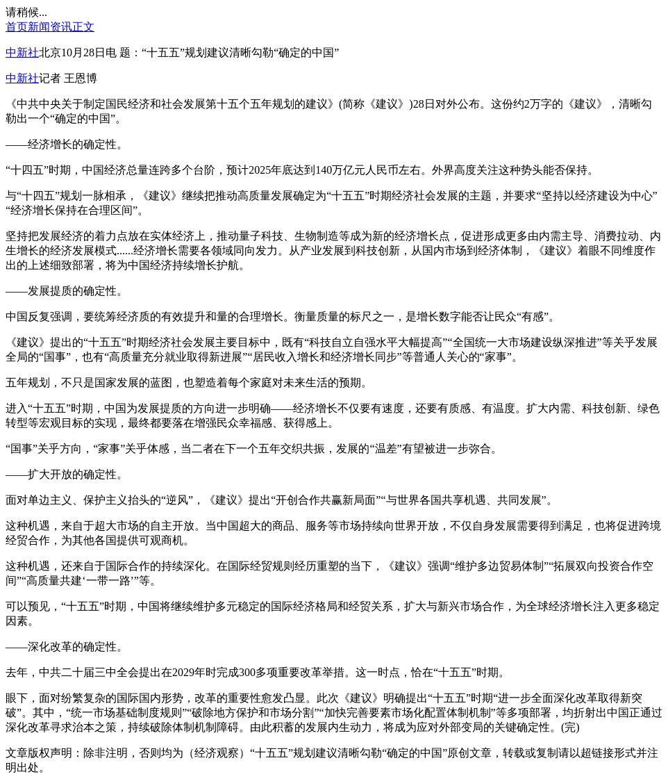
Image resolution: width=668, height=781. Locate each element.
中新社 (22, 52)
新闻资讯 (50, 27)
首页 (17, 27)
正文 (83, 27)
